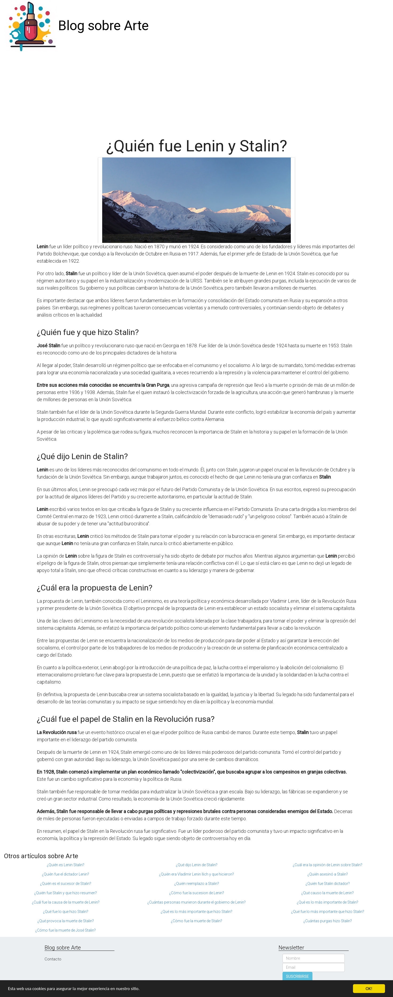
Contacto (53, 959)
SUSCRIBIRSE (297, 976)
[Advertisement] (197, 91)
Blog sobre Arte (103, 25)
